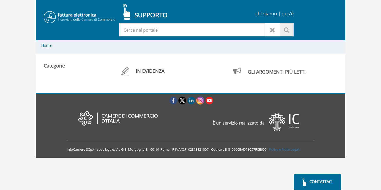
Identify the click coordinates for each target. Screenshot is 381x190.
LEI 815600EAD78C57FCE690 (244, 149)
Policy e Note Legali (284, 149)
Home (46, 45)
